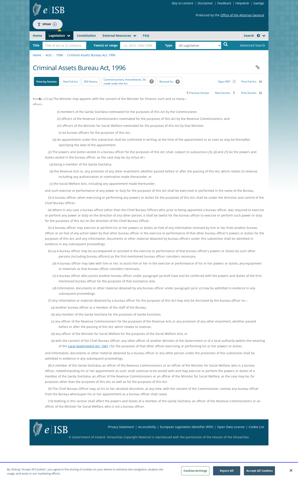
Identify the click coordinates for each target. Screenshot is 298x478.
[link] (249, 45)
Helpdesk (242, 3)
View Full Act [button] (70, 81)
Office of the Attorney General (242, 15)
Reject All (226, 472)
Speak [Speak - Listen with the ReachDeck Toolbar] (47, 24)
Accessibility (147, 427)
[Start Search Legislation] (225, 44)
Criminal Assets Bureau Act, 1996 (91, 55)
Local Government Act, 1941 (88, 346)
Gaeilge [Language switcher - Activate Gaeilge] (258, 3)
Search (252, 35)
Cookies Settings (195, 472)
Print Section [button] (248, 93)
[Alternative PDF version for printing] (227, 81)
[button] (258, 35)
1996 (59, 55)
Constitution (86, 35)
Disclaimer (205, 3)
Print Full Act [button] (248, 81)
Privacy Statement (121, 427)
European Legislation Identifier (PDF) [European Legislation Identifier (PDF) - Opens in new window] (186, 427)
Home (37, 35)
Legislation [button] (57, 35)
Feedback (224, 3)
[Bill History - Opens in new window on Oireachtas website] (91, 81)
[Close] (291, 472)
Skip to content (182, 3)
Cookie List (256, 427)
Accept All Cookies (259, 472)
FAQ (146, 35)
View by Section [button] (46, 81)
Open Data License (231, 427)
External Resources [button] (117, 35)
